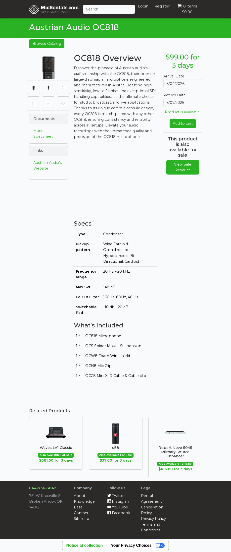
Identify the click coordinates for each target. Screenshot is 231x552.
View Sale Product (182, 167)
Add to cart (183, 123)
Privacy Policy (153, 518)
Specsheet (43, 136)
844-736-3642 (42, 488)
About (79, 495)
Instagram (119, 501)
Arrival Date (173, 76)
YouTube (117, 507)
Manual (39, 130)
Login (143, 6)
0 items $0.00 (187, 9)
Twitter (116, 495)
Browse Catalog (46, 43)
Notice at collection (84, 545)
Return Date (174, 95)
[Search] (109, 9)
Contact (81, 513)
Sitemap (81, 518)
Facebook (118, 513)
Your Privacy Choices (131, 545)
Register (162, 6)
